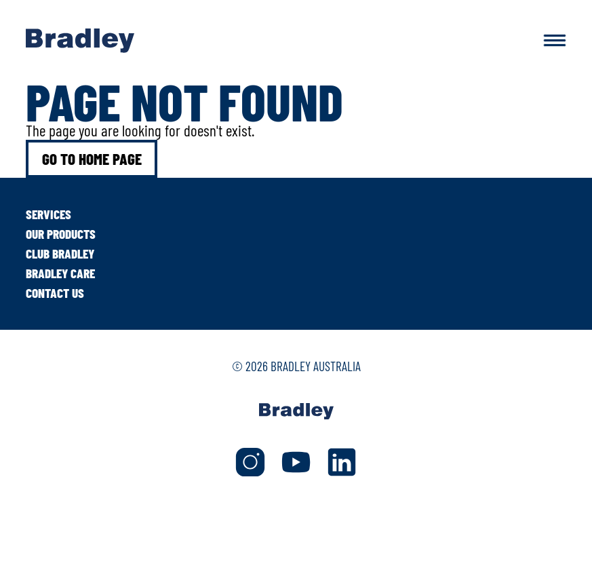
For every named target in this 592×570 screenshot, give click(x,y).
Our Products (61, 234)
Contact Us (55, 293)
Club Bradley (60, 253)
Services (48, 214)
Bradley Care (60, 273)
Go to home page (92, 158)
